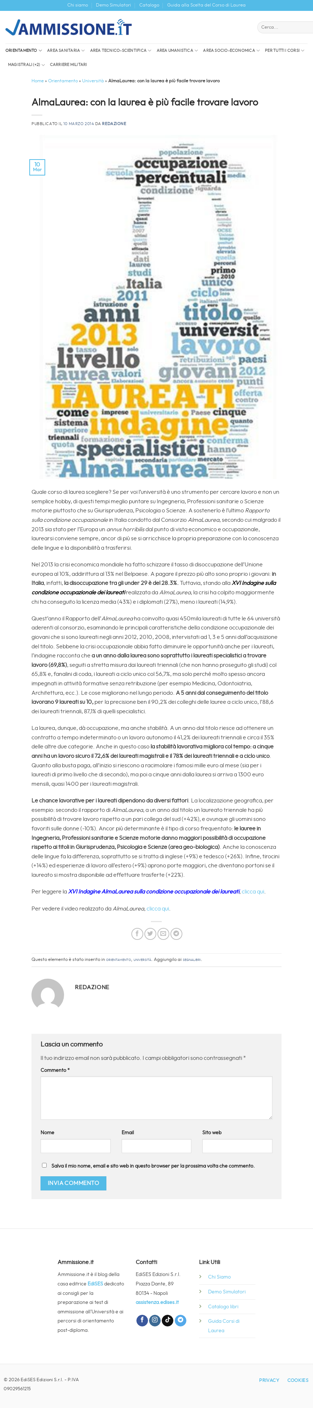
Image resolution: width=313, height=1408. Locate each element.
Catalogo (149, 5)
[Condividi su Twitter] (150, 934)
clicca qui (253, 892)
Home (37, 81)
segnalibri (192, 959)
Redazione (114, 124)
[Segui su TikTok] (167, 1321)
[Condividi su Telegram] (176, 934)
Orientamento (23, 50)
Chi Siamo (219, 1277)
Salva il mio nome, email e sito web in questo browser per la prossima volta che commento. (153, 1166)
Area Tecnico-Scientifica (121, 50)
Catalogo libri (223, 1306)
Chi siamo (77, 5)
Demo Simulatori (113, 5)
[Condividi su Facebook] (137, 934)
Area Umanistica (177, 50)
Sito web (211, 1132)
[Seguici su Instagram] (155, 1321)
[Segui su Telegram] (180, 1321)
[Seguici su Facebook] (142, 1321)
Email (128, 1132)
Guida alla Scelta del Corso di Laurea (206, 5)
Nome (47, 1132)
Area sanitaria (66, 50)
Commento (55, 1070)
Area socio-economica (231, 50)
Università (93, 81)
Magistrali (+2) (26, 65)
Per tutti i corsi (284, 50)
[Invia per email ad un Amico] (163, 934)
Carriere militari (68, 65)
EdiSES (95, 1284)
